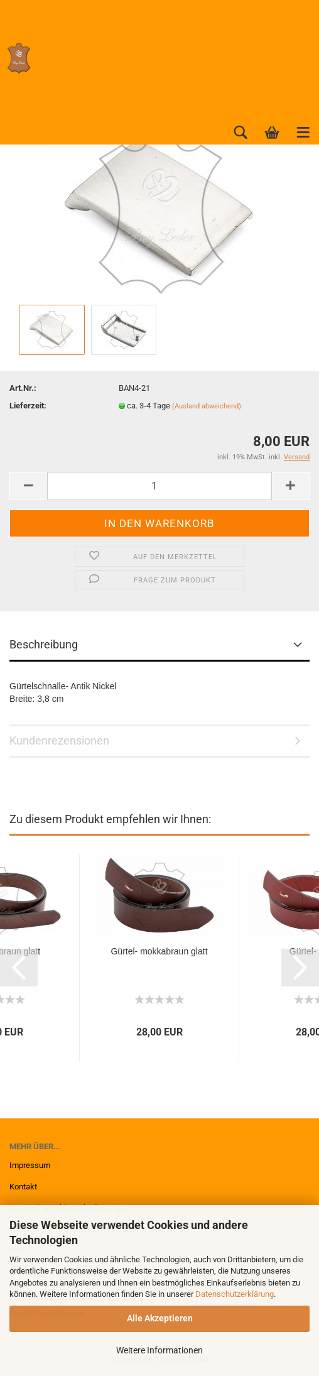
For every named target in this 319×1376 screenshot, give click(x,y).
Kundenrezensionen (59, 740)
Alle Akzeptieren (160, 1318)
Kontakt (23, 1186)
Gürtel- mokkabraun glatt (159, 951)
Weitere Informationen (159, 1350)
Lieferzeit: (27, 405)
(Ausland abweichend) (206, 406)
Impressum (29, 1165)
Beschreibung (43, 644)
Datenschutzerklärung (234, 1294)
